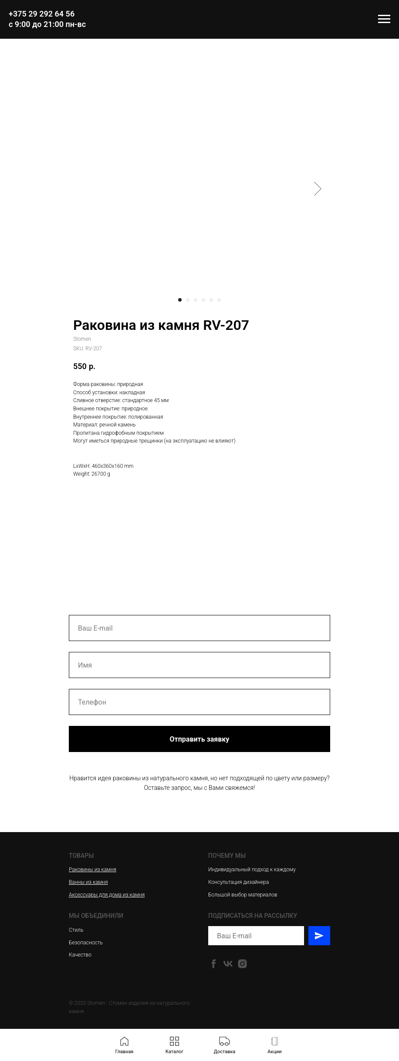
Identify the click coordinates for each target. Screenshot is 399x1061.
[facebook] (213, 963)
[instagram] (242, 963)
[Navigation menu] (384, 19)
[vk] (228, 963)
